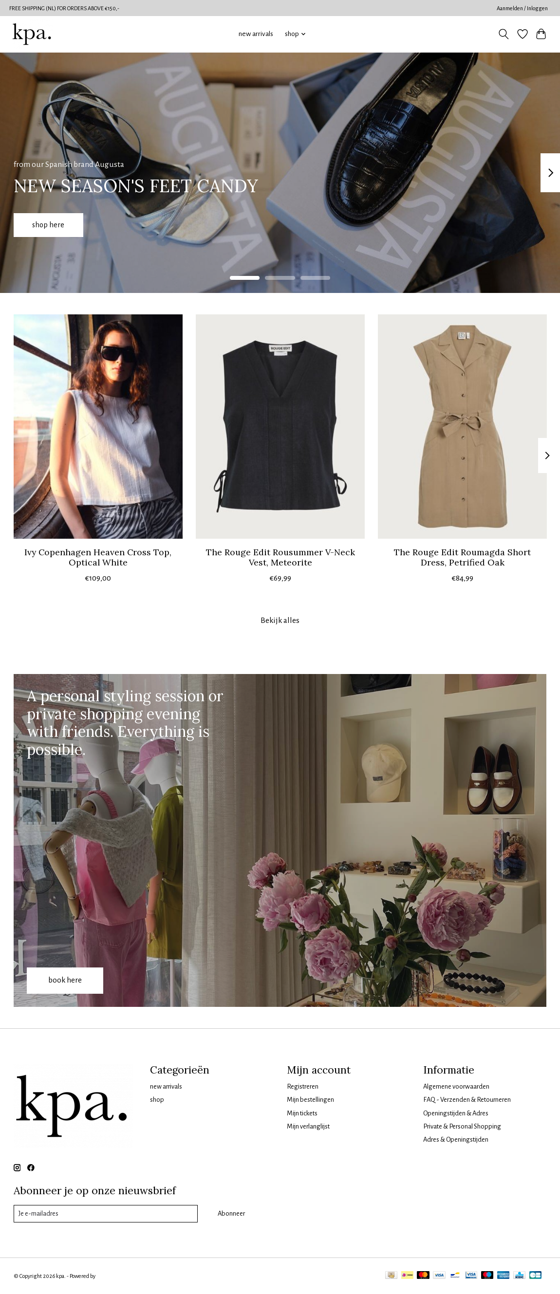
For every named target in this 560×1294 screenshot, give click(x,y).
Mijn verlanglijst (308, 1126)
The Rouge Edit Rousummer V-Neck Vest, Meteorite (280, 557)
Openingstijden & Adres (455, 1113)
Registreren (302, 1086)
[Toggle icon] (503, 34)
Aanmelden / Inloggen (522, 8)
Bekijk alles (280, 620)
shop (157, 1099)
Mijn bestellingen (310, 1099)
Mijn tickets (302, 1113)
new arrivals (256, 33)
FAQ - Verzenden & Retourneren (467, 1099)
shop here (51, 223)
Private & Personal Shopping (462, 1126)
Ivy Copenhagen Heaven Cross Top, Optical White (97, 557)
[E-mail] (106, 1213)
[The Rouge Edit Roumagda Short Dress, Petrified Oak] (462, 426)
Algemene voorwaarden (456, 1086)
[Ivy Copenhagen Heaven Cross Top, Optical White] (98, 426)
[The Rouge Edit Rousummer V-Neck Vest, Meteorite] (280, 426)
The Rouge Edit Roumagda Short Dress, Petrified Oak (462, 557)
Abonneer (231, 1213)
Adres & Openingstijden (455, 1139)
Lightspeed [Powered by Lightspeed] (109, 1276)
